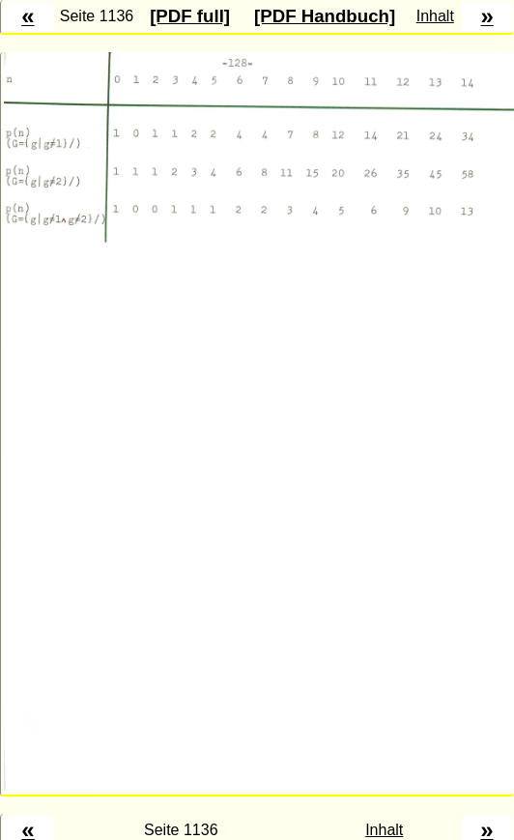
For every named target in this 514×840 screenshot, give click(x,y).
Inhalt (435, 16)
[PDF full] (190, 16)
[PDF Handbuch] (324, 16)
